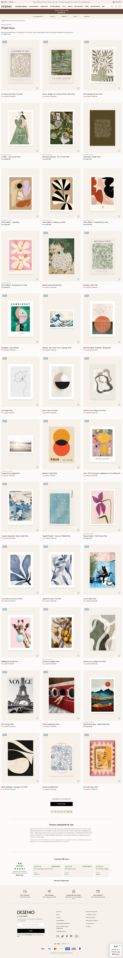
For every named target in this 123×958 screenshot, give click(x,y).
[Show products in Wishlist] (116, 6)
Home (86, 6)
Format (64, 16)
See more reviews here (61, 880)
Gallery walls (95, 6)
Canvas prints (34, 6)
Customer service (91, 914)
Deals (64, 6)
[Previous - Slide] (30, 870)
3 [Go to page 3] (61, 812)
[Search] (112, 6)
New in (70, 6)
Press (58, 914)
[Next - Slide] (111, 870)
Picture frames (55, 6)
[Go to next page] (71, 811)
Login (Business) (61, 931)
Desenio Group (66, 953)
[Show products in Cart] (120, 6)
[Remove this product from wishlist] (37, 88)
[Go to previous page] (51, 811)
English (12, 2)
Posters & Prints (21, 6)
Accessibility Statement (63, 923)
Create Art (44, 6)
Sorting (87, 16)
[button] (116, 950)
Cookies (88, 926)
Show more (61, 804)
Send (31, 931)
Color (52, 16)
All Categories (38, 16)
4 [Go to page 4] (64, 812)
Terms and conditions (92, 920)
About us (59, 911)
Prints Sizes (21, 20)
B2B (103, 6)
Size (75, 16)
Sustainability (60, 920)
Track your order (90, 917)
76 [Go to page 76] (68, 812)
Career (58, 917)
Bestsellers (78, 6)
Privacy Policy (28, 934)
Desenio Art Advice (91, 911)
